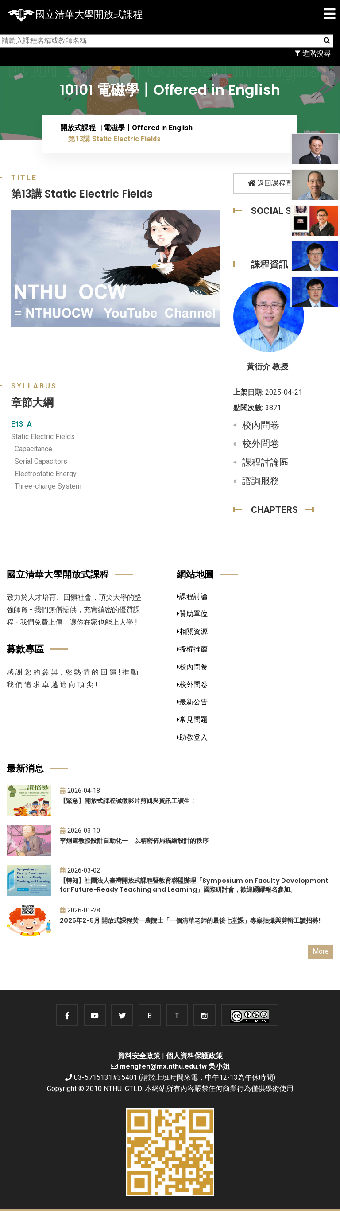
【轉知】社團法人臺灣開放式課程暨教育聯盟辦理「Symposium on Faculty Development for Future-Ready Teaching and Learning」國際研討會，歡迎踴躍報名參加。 (194, 885)
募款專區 (25, 649)
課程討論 (192, 596)
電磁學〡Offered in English (148, 128)
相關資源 (192, 631)
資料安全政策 (139, 1056)
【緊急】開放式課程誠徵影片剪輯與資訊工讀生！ (128, 800)
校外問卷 (260, 444)
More (321, 951)
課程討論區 (265, 462)
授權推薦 (192, 649)
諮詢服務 (260, 481)
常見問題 (192, 719)
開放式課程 (78, 128)
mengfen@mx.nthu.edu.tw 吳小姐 (175, 1066)
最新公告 (192, 702)
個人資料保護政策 (194, 1056)
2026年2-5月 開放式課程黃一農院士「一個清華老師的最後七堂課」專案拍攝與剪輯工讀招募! (190, 920)
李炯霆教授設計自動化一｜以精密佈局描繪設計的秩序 (134, 840)
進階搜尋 (313, 53)
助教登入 (192, 737)
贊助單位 (192, 613)
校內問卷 (260, 425)
